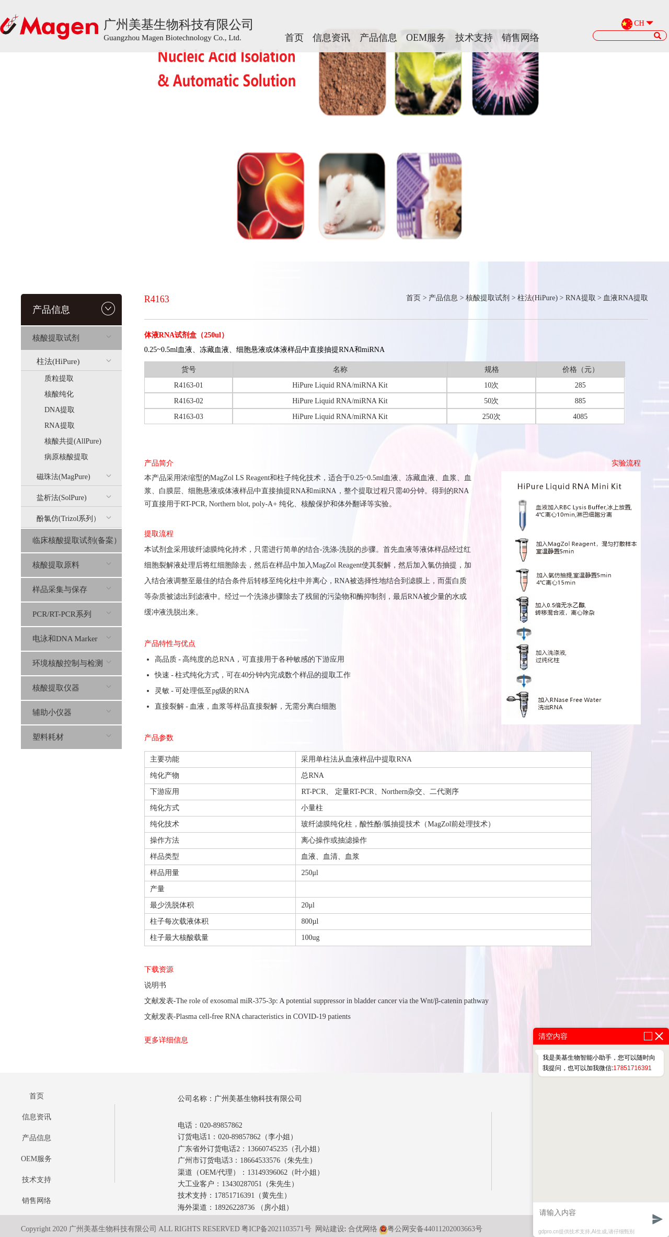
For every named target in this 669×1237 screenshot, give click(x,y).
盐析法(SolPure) (74, 498)
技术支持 (474, 37)
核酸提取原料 (71, 565)
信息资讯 (331, 37)
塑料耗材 (71, 737)
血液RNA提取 (625, 298)
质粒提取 (59, 378)
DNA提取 (59, 410)
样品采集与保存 (71, 589)
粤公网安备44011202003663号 (430, 1229)
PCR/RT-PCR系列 (71, 614)
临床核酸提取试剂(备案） (76, 540)
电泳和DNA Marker (71, 638)
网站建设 (329, 1229)
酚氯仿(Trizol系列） (74, 519)
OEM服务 (426, 37)
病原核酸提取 (66, 457)
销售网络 (520, 37)
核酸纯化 (59, 394)
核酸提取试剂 (71, 338)
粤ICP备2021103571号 (276, 1229)
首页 (294, 37)
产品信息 (378, 37)
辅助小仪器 (71, 712)
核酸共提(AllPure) (72, 441)
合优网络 (362, 1229)
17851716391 (632, 1068)
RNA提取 (59, 425)
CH (639, 24)
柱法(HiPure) (74, 361)
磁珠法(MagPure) (74, 477)
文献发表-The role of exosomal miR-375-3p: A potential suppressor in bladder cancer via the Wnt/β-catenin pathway (316, 1001)
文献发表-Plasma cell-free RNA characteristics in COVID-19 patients (247, 1016)
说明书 (155, 985)
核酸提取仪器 (71, 688)
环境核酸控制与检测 (71, 663)
